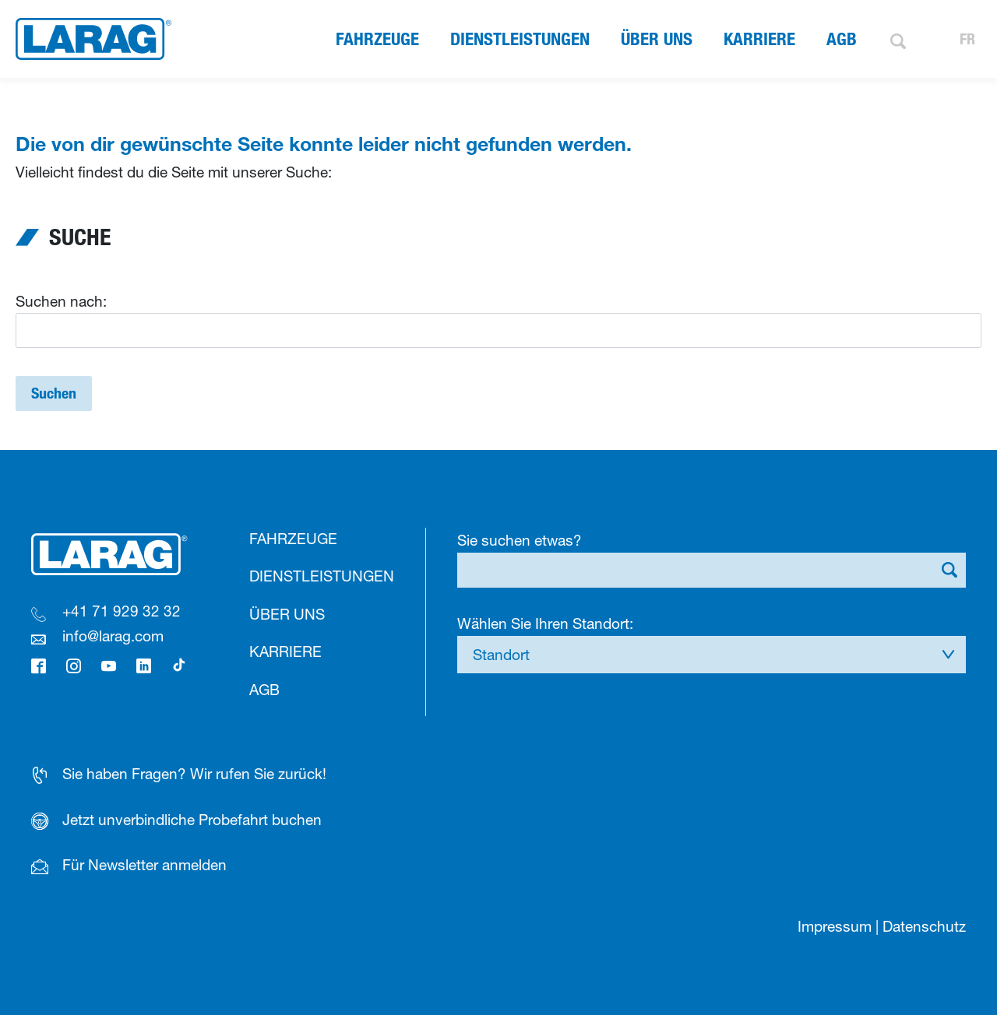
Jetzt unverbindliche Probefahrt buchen (192, 819)
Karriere (759, 39)
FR (967, 39)
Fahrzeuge (377, 39)
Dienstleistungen (520, 39)
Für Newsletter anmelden (144, 864)
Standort (501, 654)
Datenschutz (924, 926)
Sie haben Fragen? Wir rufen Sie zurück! (194, 773)
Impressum (835, 926)
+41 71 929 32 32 (121, 611)
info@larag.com (113, 635)
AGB (841, 39)
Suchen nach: (61, 301)
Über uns (656, 39)
